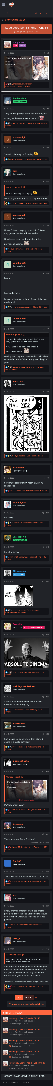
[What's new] (47, 13)
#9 (47, 478)
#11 (47, 547)
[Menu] (4, 4)
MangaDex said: (13, 777)
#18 (47, 872)
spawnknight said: (14, 187)
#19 (47, 906)
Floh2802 (18, 861)
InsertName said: (13, 955)
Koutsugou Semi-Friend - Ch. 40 (24, 1018)
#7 (47, 329)
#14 (47, 697)
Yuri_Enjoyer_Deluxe (24, 686)
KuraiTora (18, 381)
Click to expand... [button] (26, 800)
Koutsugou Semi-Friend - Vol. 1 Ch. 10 (27, 1062)
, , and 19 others (28, 491)
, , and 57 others (27, 456)
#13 (47, 635)
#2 (48, 109)
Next (28, 997)
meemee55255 (21, 761)
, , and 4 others (19, 85)
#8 (47, 392)
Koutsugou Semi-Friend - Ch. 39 (24, 1051)
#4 (47, 181)
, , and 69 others (29, 203)
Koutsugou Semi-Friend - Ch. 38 (24, 1029)
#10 (47, 513)
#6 (47, 273)
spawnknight (19, 137)
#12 (47, 581)
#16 (47, 771)
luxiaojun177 (19, 467)
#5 (48, 225)
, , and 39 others (29, 307)
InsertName (19, 723)
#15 (47, 734)
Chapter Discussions (27, 1021)
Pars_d (16, 938)
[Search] (7, 13)
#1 (48, 53)
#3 (47, 148)
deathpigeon (19, 502)
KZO (15, 895)
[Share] (44, 53)
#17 (47, 834)
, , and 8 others (28, 159)
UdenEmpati (19, 263)
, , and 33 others (22, 611)
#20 (47, 949)
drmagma (18, 824)
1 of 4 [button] (18, 997)
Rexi (15, 171)
